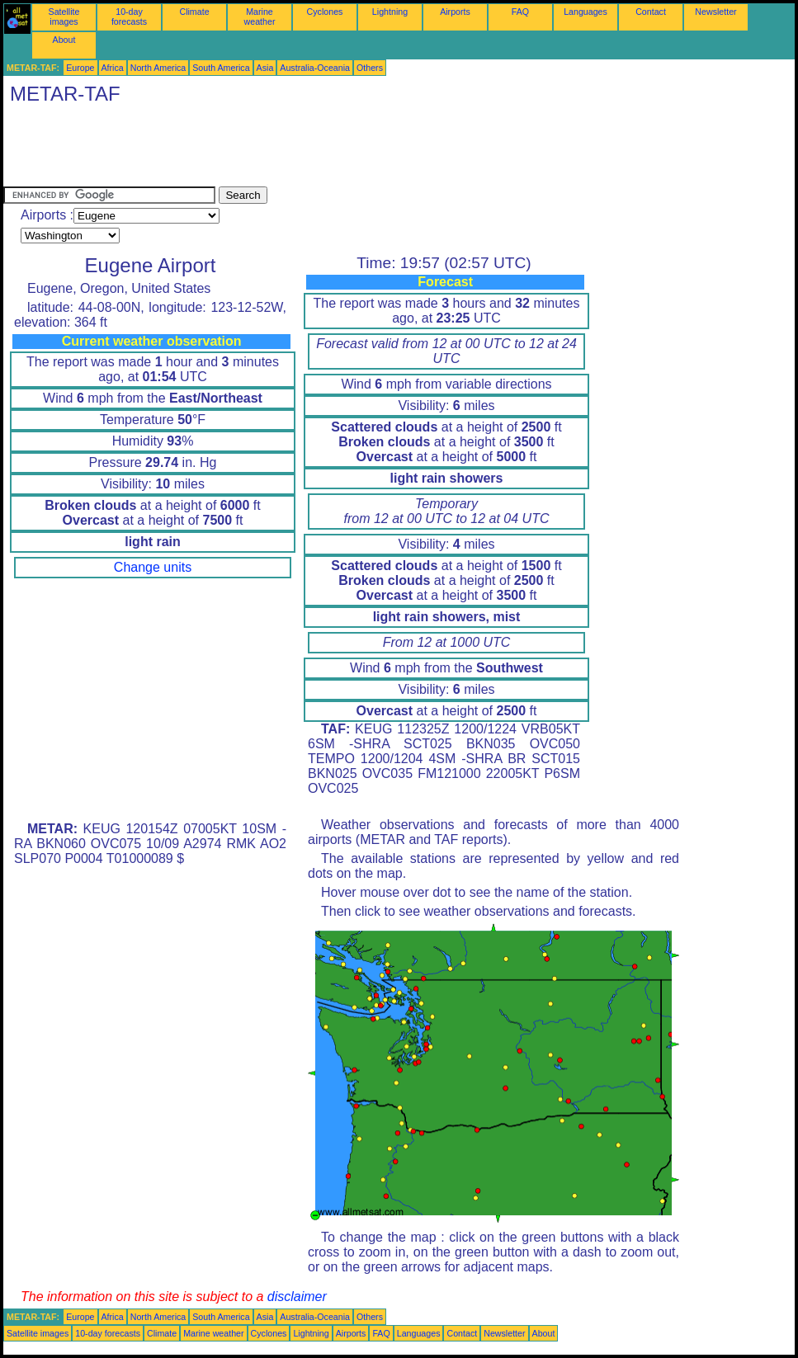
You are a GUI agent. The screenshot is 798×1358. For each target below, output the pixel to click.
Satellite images (64, 16)
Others (370, 68)
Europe (80, 68)
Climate (194, 12)
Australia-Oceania (315, 68)
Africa (113, 68)
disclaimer (297, 1297)
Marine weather (260, 16)
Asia (265, 68)
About (64, 40)
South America (220, 68)
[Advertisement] (303, 149)
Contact (650, 12)
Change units (152, 567)
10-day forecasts (129, 16)
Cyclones (325, 12)
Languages (585, 12)
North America (158, 68)
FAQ (520, 12)
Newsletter (715, 12)
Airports (455, 12)
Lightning (390, 12)
